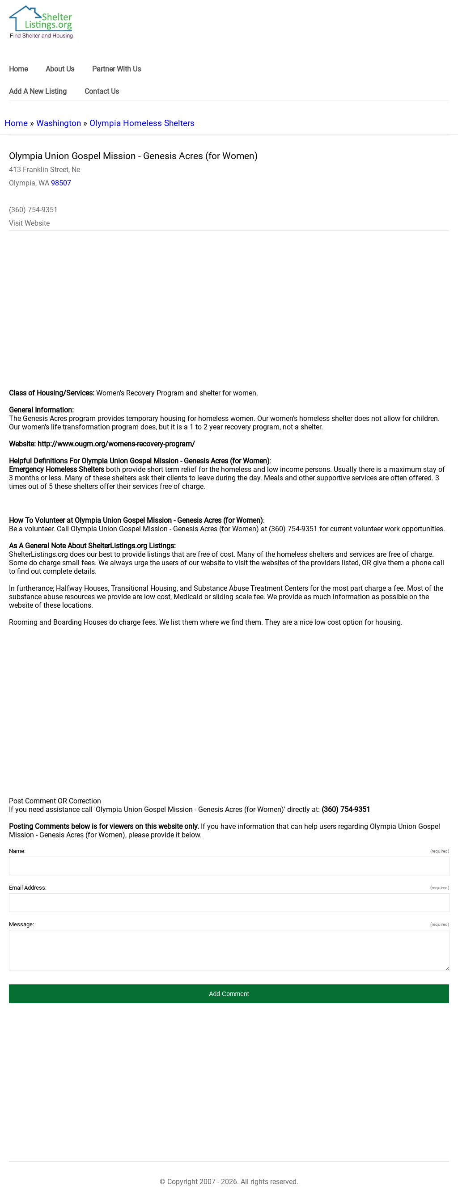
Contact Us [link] (102, 91)
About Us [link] (60, 69)
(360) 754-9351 (33, 210)
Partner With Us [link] (116, 69)
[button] (229, 993)
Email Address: (229, 887)
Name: (229, 851)
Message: (229, 924)
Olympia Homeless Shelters (142, 123)
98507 (61, 183)
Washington (58, 123)
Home (16, 123)
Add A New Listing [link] (38, 91)
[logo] (41, 22)
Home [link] (18, 69)
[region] (229, 315)
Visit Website (29, 223)
